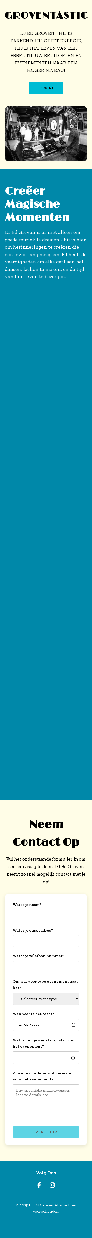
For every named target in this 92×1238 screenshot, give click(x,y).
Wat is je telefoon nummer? (39, 955)
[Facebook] (39, 1185)
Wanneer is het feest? (33, 1014)
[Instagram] (52, 1185)
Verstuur (46, 1132)
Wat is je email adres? (33, 930)
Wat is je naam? (27, 904)
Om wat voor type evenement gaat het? (45, 984)
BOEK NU (46, 88)
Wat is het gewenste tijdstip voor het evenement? (44, 1043)
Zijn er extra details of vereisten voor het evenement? (43, 1076)
